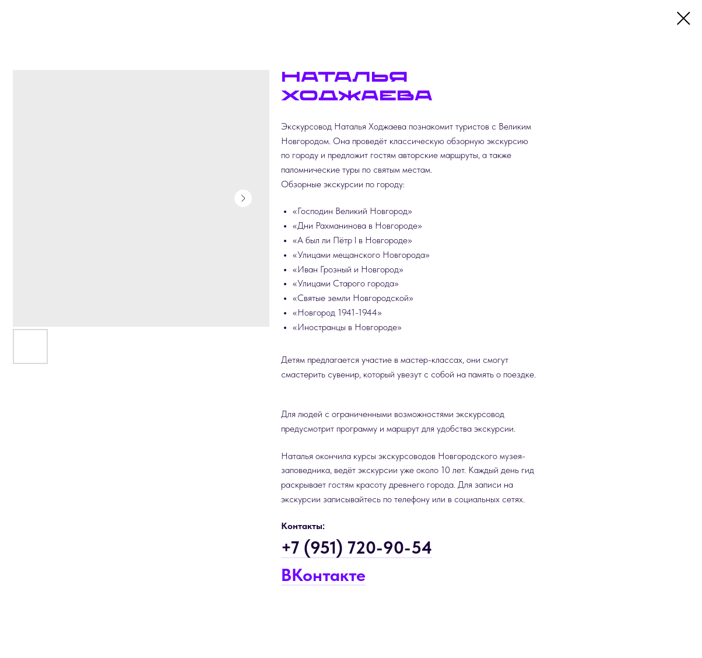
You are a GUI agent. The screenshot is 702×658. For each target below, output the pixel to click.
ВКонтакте (323, 574)
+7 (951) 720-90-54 (356, 547)
